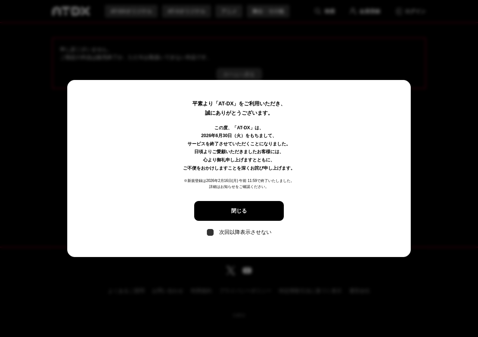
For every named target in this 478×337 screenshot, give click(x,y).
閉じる (239, 211)
